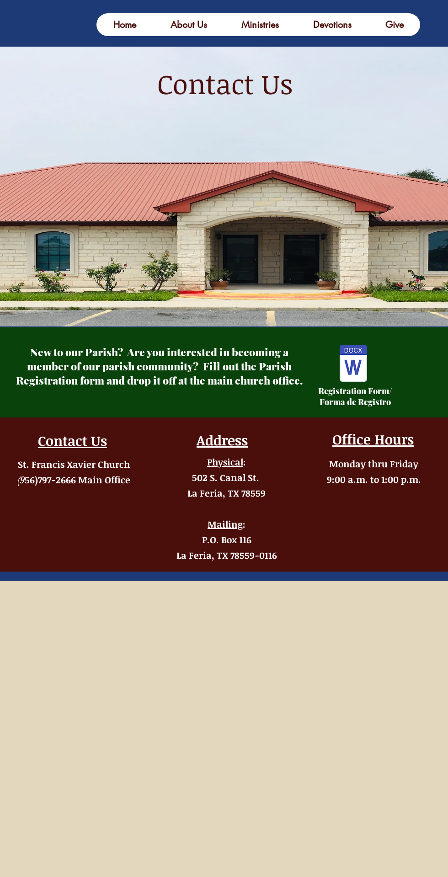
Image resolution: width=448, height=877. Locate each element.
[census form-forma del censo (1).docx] (353, 364)
